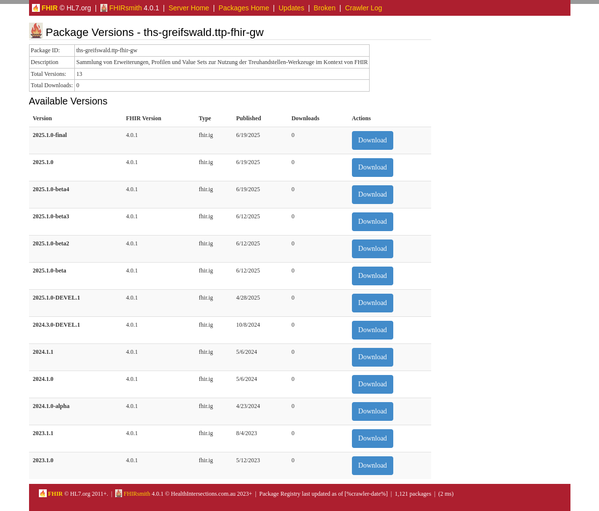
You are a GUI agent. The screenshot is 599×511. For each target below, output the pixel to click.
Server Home (188, 8)
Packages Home (244, 8)
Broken (324, 8)
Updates (291, 8)
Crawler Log (363, 8)
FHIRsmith (121, 8)
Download (372, 140)
